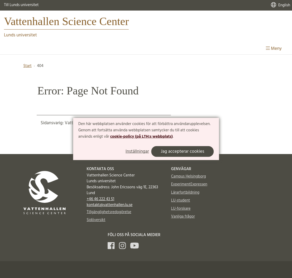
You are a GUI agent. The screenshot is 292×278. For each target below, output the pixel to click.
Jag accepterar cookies (182, 151)
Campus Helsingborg (188, 176)
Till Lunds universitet (21, 5)
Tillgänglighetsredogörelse (109, 212)
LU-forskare (181, 208)
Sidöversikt (96, 220)
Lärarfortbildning (185, 192)
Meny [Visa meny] (274, 48)
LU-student (180, 200)
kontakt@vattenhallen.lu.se (110, 205)
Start (27, 66)
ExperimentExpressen (189, 184)
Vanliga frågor (183, 216)
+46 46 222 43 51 (100, 199)
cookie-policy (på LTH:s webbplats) (141, 136)
